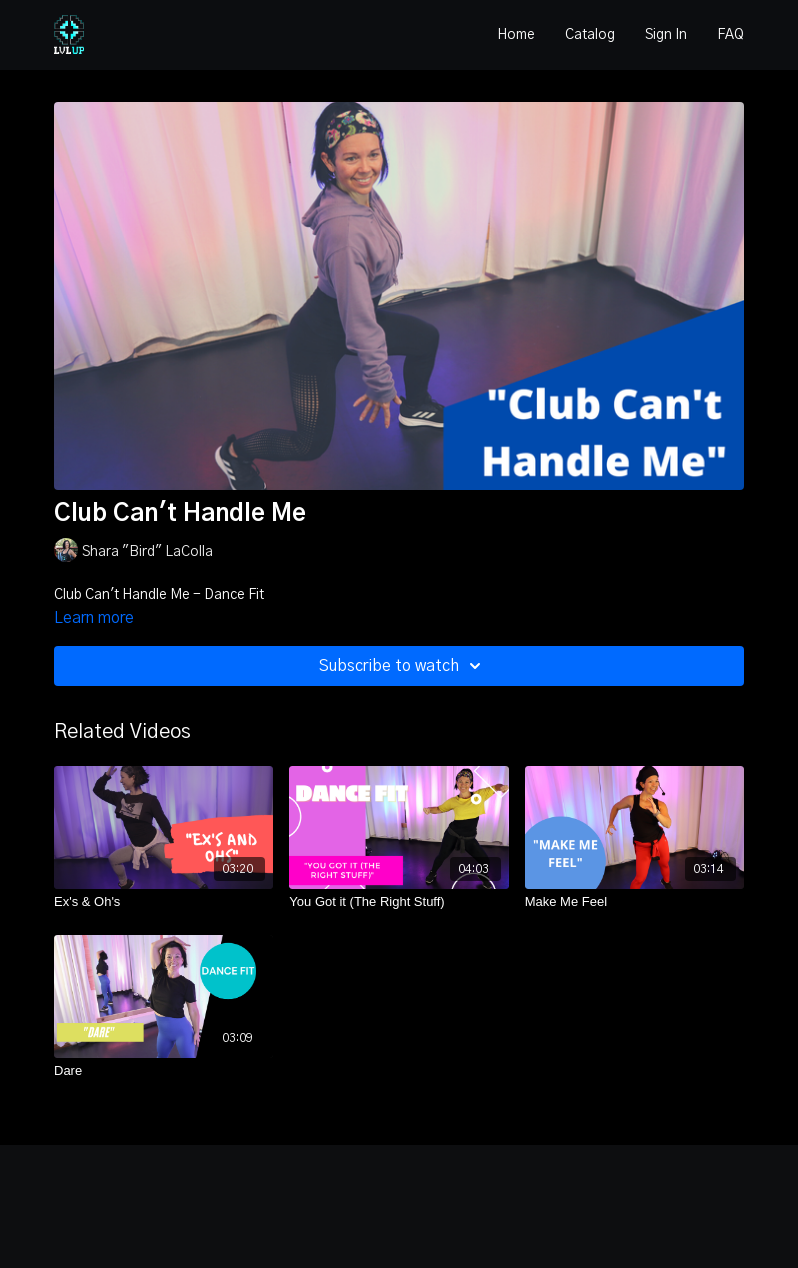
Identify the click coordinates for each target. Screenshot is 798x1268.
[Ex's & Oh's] (163, 902)
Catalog (590, 35)
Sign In (666, 35)
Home (516, 35)
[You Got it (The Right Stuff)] (398, 902)
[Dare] (163, 1071)
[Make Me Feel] (634, 902)
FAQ (730, 35)
